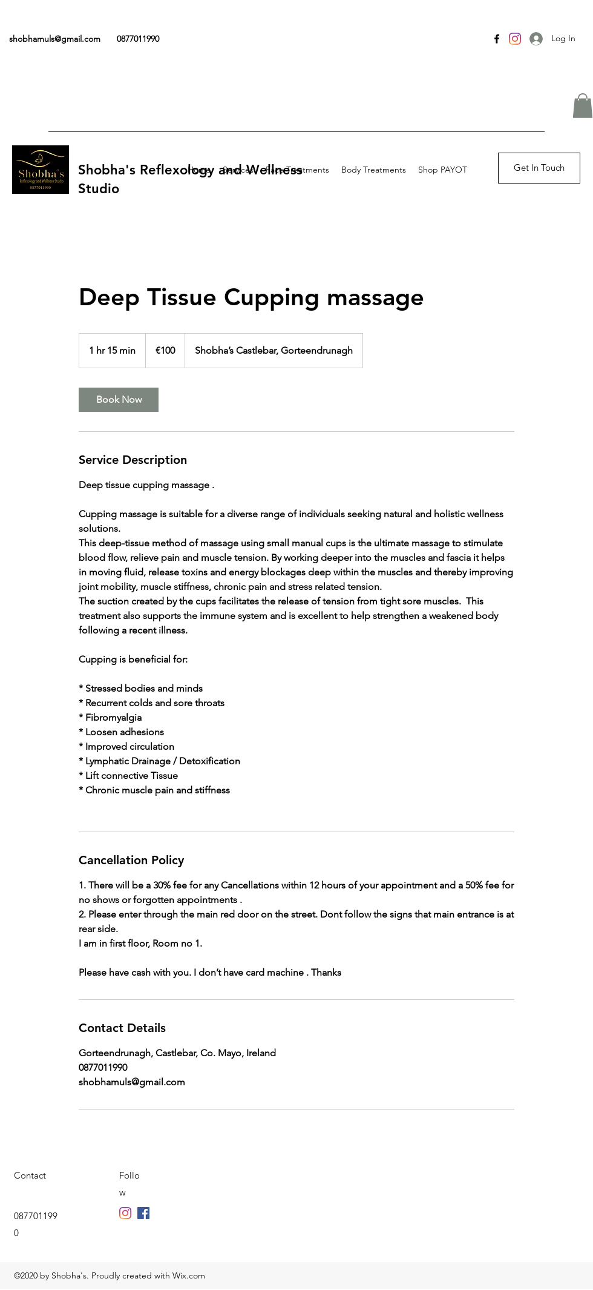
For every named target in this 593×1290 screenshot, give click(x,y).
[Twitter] (143, 1213)
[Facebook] (497, 39)
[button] (582, 105)
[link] (119, 400)
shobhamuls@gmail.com (54, 38)
